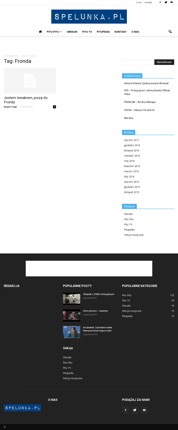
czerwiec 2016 (132, 155)
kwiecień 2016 (132, 166)
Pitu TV (87, 31)
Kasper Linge (10, 106)
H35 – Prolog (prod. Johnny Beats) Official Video (147, 92)
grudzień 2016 (132, 145)
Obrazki (72, 31)
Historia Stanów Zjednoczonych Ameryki (146, 83)
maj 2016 (129, 160)
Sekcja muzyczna (133, 234)
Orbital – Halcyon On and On (139, 110)
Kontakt (148, 2)
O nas (138, 2)
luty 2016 (129, 176)
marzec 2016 (131, 171)
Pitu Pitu (54, 31)
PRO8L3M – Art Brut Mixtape (140, 102)
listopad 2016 (131, 150)
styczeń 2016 (131, 181)
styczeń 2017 (131, 140)
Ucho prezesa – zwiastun (95, 311)
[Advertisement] (89, 45)
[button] (170, 32)
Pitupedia (103, 31)
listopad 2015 (131, 192)
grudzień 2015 (132, 187)
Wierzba (128, 118)
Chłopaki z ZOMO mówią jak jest (98, 294)
